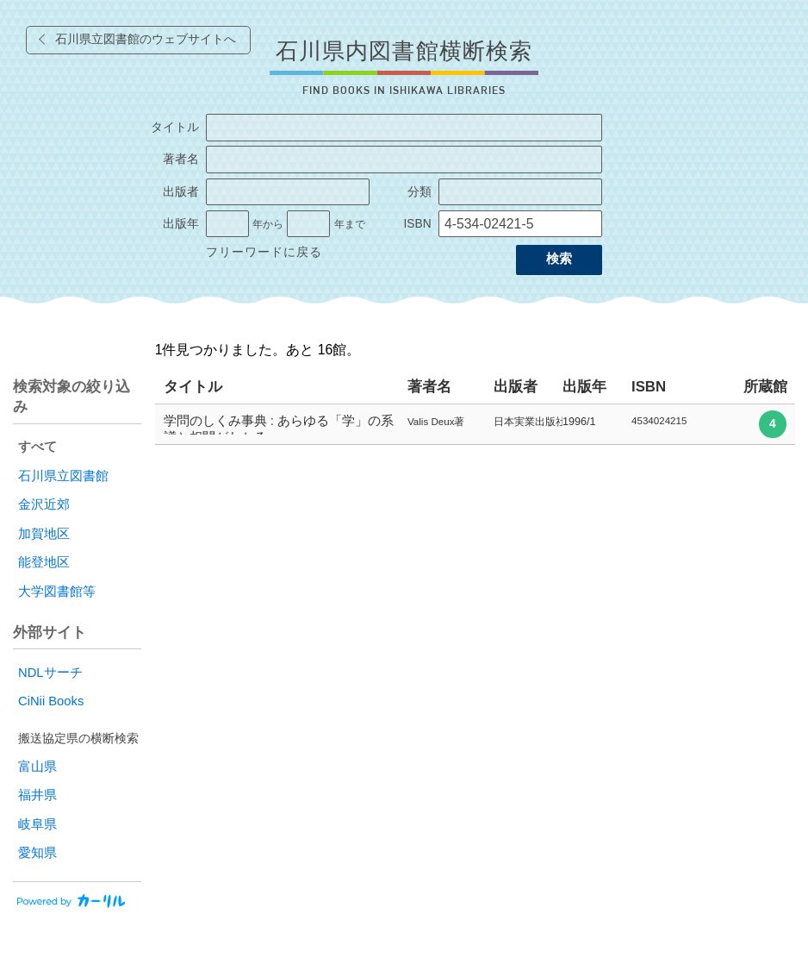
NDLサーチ (50, 672)
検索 (559, 259)
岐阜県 (37, 824)
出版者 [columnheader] (516, 387)
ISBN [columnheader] (648, 387)
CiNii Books (51, 701)
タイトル (175, 127)
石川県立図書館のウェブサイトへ (145, 39)
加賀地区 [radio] (44, 534)
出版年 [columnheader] (584, 387)
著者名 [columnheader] (429, 387)
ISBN (417, 223)
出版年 (181, 223)
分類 (419, 191)
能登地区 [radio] (44, 562)
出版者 (181, 191)
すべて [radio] (37, 447)
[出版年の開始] (227, 224)
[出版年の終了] (308, 224)
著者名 (181, 159)
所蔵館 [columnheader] (765, 387)
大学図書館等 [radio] (57, 591)
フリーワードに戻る (264, 252)
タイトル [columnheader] (193, 387)
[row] (475, 424)
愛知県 (37, 853)
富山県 (37, 766)
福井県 (37, 795)
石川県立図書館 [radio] (63, 476)
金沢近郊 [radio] (44, 504)
